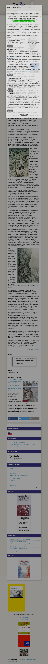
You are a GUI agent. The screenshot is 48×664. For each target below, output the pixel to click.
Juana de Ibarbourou (15, 482)
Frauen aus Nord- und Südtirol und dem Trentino (22, 444)
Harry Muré (36, 349)
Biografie (10, 56)
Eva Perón (12, 480)
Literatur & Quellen (13, 58)
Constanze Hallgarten (15, 478)
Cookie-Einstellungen (13, 661)
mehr (37, 487)
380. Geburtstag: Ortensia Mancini (18, 541)
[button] (34, 64)
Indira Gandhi (13, 468)
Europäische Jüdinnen (15, 446)
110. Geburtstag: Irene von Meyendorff (20, 544)
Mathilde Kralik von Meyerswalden (18, 475)
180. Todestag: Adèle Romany (17, 551)
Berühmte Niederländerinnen (17, 442)
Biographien (11, 31)
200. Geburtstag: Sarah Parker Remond (20, 539)
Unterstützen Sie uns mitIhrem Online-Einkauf (24, 617)
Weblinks (20, 56)
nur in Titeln (27, 24)
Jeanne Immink (20, 31)
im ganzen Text (28, 22)
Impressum (22, 659)
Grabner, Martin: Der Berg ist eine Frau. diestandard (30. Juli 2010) (15, 381)
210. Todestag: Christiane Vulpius (18, 548)
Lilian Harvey (13, 473)
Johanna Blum (13, 485)
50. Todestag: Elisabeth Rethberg (18, 546)
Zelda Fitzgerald (14, 471)
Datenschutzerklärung (31, 659)
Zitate (15, 56)
